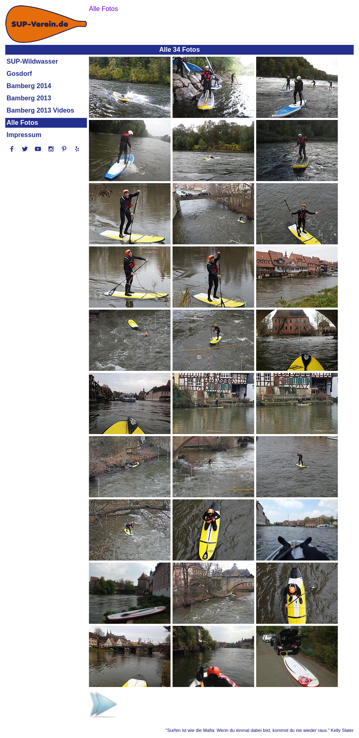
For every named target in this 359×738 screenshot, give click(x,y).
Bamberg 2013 (29, 98)
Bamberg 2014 (29, 85)
